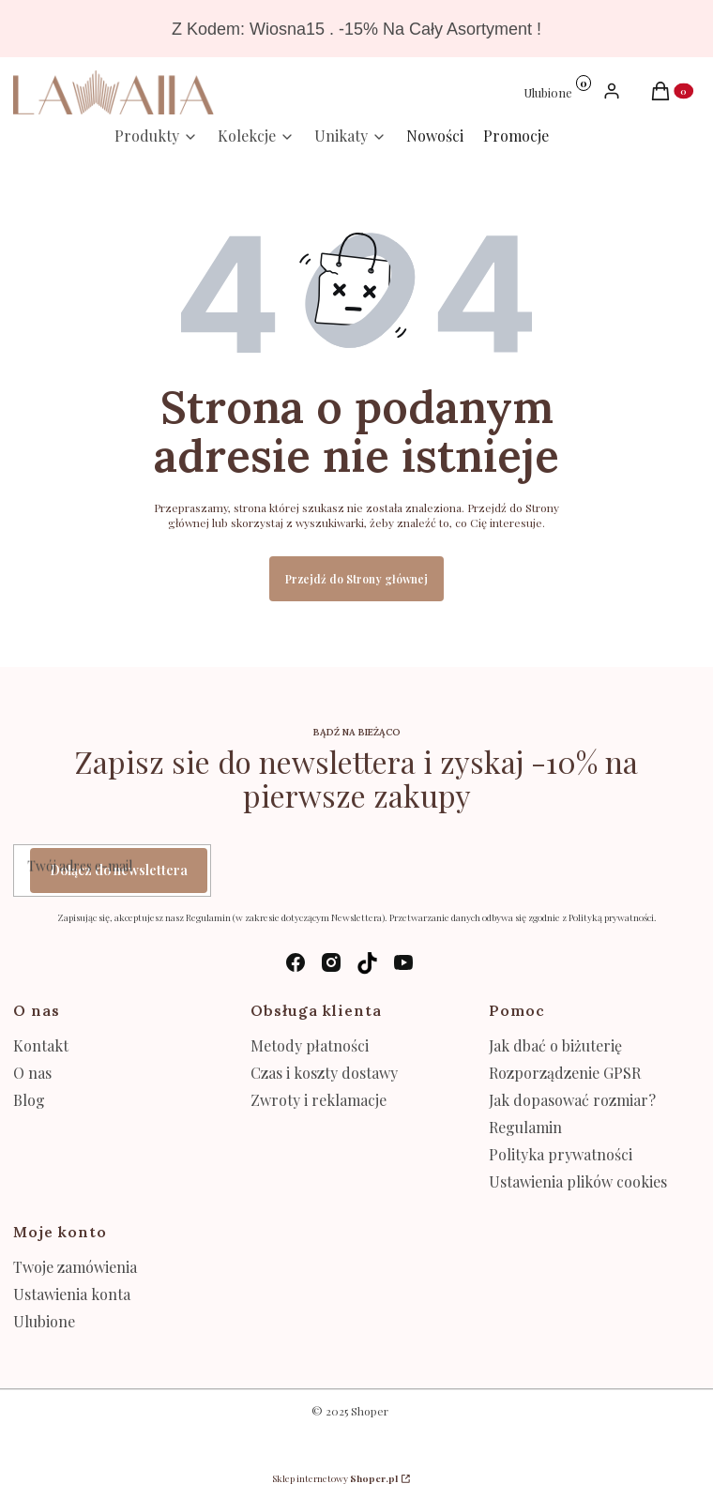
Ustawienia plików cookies (580, 1181)
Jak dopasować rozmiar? (572, 1100)
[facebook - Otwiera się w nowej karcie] (295, 963)
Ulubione (44, 1321)
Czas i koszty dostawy (324, 1073)
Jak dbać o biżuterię (555, 1045)
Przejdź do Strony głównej (356, 578)
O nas (32, 1073)
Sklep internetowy (335, 1478)
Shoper (369, 1410)
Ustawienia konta (71, 1294)
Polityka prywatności (560, 1154)
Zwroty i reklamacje (318, 1100)
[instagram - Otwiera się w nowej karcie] (331, 963)
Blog (29, 1100)
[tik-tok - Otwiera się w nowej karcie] (367, 963)
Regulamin (525, 1127)
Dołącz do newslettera (119, 870)
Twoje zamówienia (75, 1267)
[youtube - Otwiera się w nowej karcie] (403, 963)
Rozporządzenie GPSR (565, 1073)
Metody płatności (309, 1045)
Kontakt (40, 1045)
